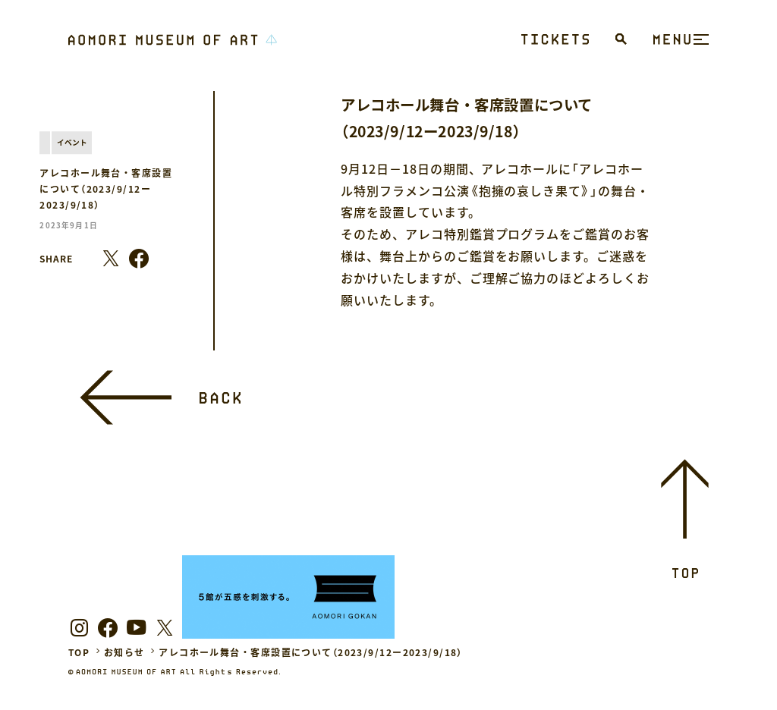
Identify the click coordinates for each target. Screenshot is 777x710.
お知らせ (124, 652)
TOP (79, 652)
